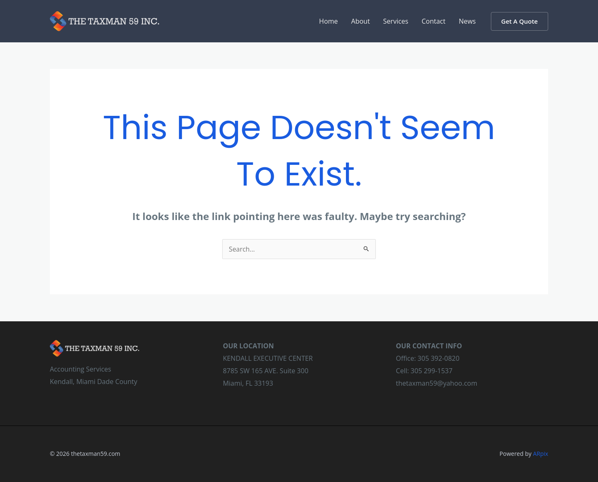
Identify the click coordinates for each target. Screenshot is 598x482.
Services (396, 21)
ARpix (540, 454)
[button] (519, 21)
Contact (433, 21)
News (467, 21)
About (360, 21)
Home (328, 21)
